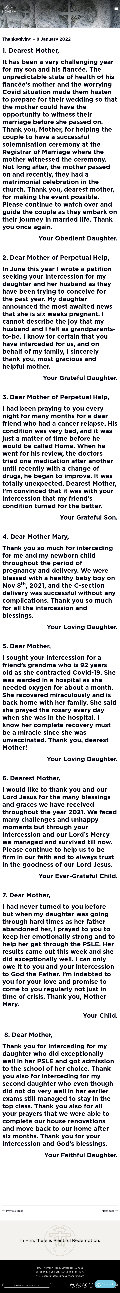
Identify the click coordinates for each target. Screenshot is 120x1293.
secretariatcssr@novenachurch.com (63, 1276)
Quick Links (105, 1284)
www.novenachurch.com (26, 1285)
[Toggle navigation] (116, 8)
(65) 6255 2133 (52, 1271)
